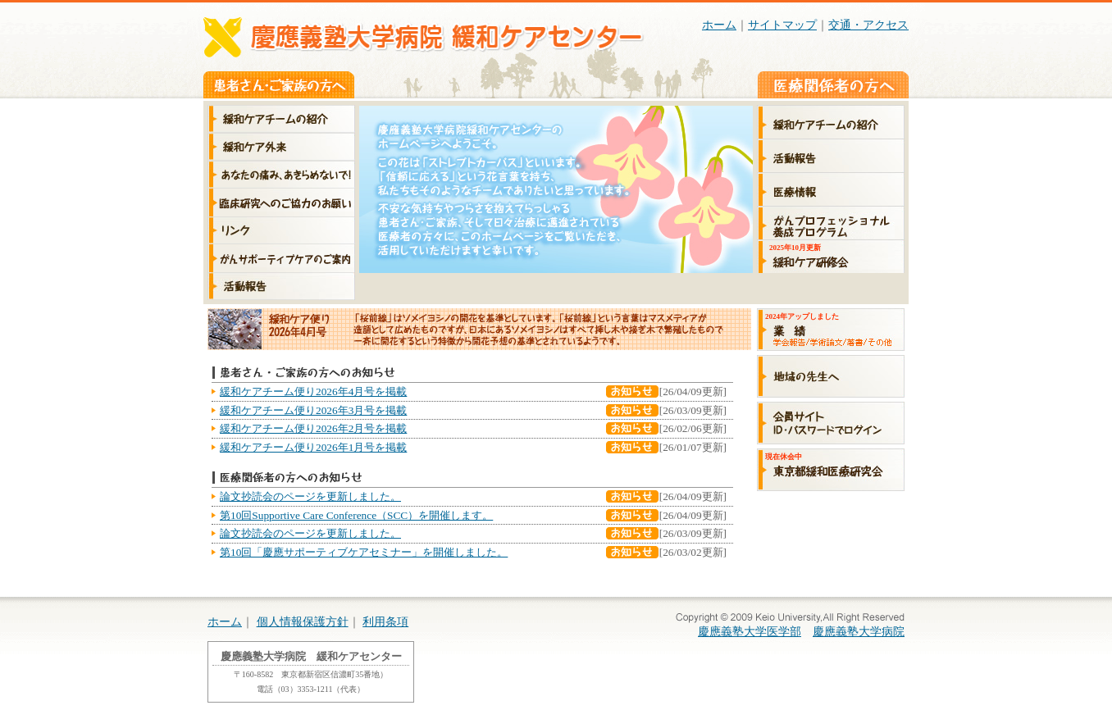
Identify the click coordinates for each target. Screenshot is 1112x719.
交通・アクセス (868, 24)
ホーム (719, 24)
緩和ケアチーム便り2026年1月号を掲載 (313, 447)
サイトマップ (782, 24)
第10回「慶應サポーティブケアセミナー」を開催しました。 (364, 552)
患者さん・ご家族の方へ (278, 84)
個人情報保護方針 (303, 621)
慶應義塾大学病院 (859, 631)
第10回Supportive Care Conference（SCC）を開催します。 (356, 515)
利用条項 (385, 621)
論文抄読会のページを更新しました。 (310, 496)
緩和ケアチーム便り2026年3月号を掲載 (313, 410)
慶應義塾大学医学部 (749, 631)
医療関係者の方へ (833, 84)
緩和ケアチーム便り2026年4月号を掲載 (313, 391)
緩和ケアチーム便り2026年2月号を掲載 (313, 428)
